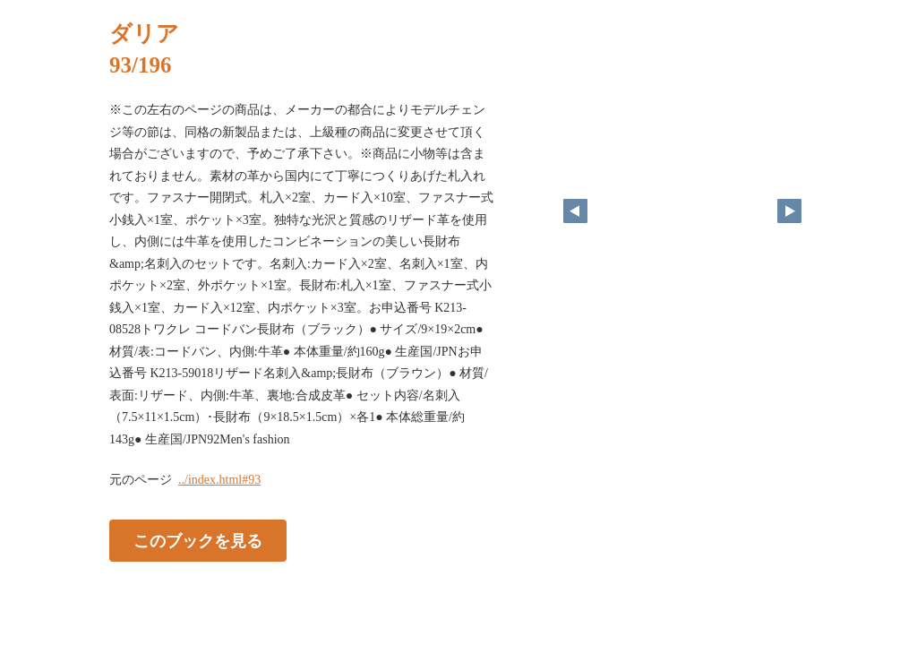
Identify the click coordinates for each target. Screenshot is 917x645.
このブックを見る (197, 541)
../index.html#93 (219, 479)
